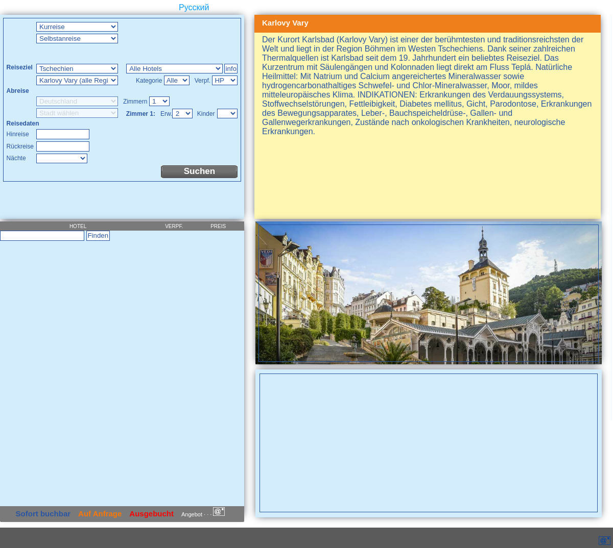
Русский (194, 7)
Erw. (166, 113)
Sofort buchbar (43, 513)
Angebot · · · (203, 514)
